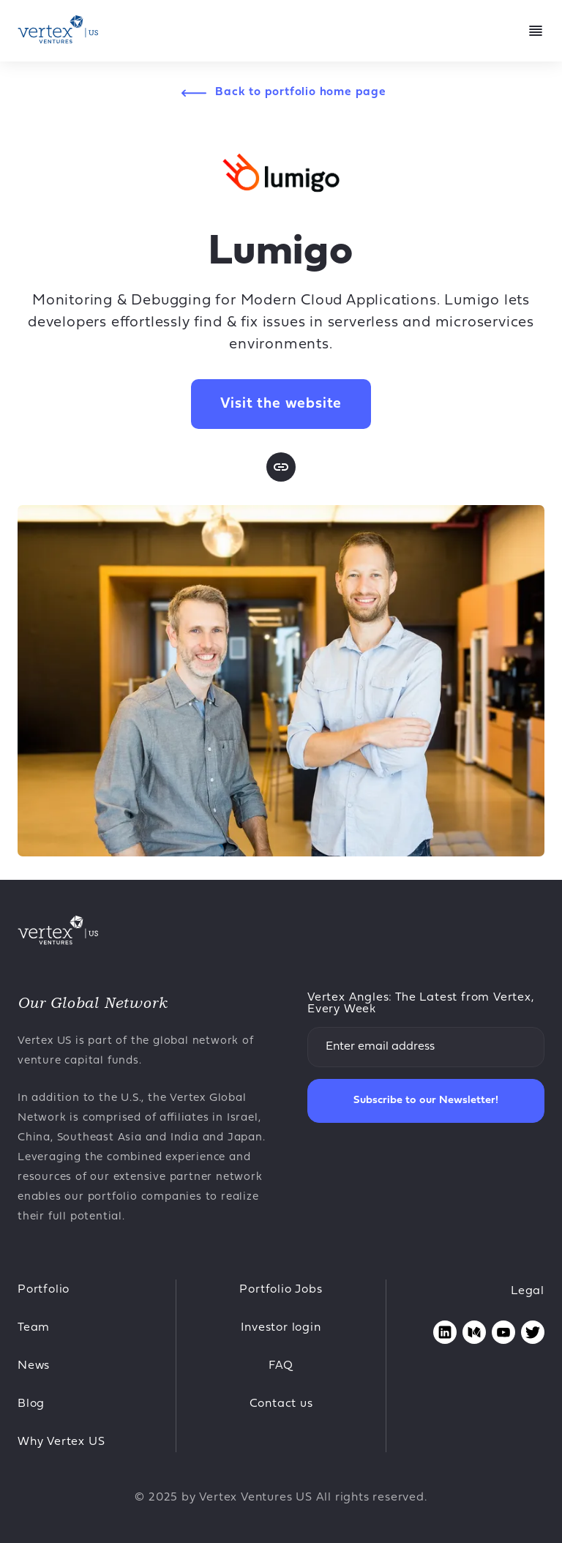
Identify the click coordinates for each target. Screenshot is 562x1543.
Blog (31, 1404)
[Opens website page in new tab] (281, 467)
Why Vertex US (61, 1442)
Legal (527, 1291)
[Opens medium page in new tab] (474, 1332)
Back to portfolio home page (300, 92)
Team (34, 1328)
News (34, 1366)
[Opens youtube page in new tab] (503, 1332)
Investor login (281, 1328)
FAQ (281, 1366)
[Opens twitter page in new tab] (532, 1332)
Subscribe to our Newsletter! (425, 1100)
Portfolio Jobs (280, 1290)
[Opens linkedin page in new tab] (445, 1332)
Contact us (281, 1404)
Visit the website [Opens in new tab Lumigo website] (281, 404)
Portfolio (44, 1290)
